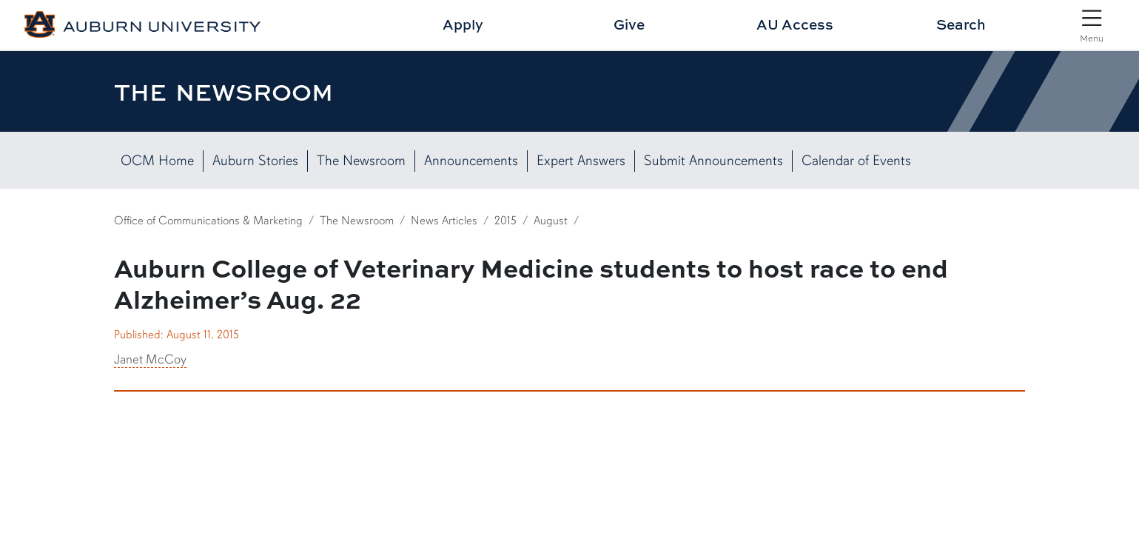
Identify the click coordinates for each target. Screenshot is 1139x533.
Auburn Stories (255, 161)
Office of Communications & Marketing (208, 220)
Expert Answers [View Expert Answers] (581, 161)
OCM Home (157, 161)
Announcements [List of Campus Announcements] (471, 161)
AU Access (794, 24)
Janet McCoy (150, 359)
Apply (463, 24)
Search (961, 24)
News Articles (444, 220)
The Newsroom (361, 161)
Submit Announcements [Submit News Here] (713, 161)
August (551, 220)
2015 (505, 220)
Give (629, 24)
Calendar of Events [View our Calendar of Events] (856, 161)
